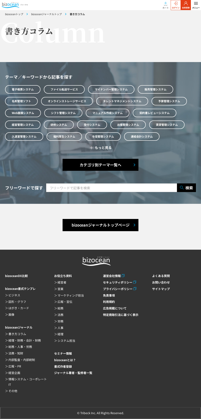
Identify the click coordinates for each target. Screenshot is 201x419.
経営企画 (14, 373)
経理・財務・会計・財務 (24, 340)
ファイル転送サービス (64, 89)
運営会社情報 (112, 276)
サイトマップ (161, 289)
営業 (60, 289)
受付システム (92, 125)
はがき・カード (18, 308)
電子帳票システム (23, 89)
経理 (60, 334)
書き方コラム (17, 334)
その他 (12, 391)
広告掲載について (115, 308)
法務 (60, 315)
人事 (60, 328)
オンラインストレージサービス (67, 101)
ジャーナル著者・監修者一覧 (73, 373)
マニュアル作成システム (107, 113)
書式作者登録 (63, 366)
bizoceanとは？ (65, 360)
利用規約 (109, 302)
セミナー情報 (63, 353)
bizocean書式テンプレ (20, 288)
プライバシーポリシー (118, 289)
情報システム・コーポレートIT (27, 381)
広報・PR (14, 366)
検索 (186, 187)
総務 (60, 308)
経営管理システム (23, 125)
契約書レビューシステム (154, 113)
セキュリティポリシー (117, 282)
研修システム (59, 125)
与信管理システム (103, 136)
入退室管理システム (24, 136)
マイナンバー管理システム (111, 89)
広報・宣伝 (65, 302)
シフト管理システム (63, 113)
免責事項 (109, 295)
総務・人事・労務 (20, 347)
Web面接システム (23, 113)
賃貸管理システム (167, 125)
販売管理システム (155, 89)
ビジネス (14, 295)
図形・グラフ (17, 302)
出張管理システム (128, 125)
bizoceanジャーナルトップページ (101, 225)
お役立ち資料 (63, 276)
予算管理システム (169, 101)
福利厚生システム (64, 136)
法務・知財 (15, 353)
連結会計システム (142, 136)
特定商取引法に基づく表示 (120, 315)
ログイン (176, 5)
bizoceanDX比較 (16, 276)
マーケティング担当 (71, 295)
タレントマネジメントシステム (122, 101)
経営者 (62, 282)
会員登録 (186, 5)
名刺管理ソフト (21, 101)
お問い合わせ (161, 282)
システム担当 (66, 340)
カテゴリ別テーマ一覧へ (100, 164)
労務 (60, 321)
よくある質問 (161, 276)
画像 (11, 314)
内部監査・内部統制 (21, 360)
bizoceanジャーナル (18, 327)
